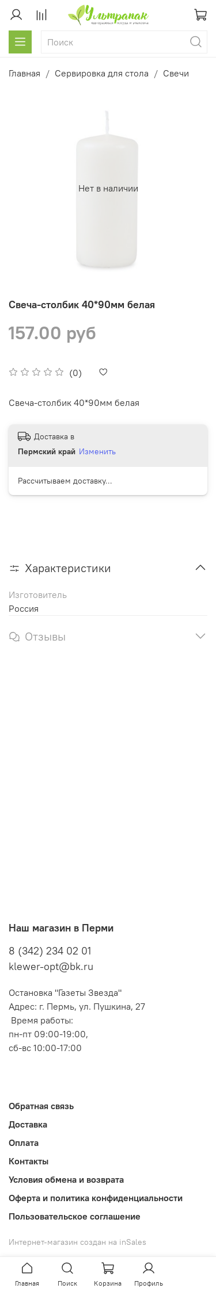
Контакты (28, 1161)
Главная (24, 73)
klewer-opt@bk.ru (51, 966)
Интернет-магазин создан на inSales (77, 1242)
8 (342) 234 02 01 (50, 950)
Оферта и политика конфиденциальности (96, 1197)
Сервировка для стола (102, 73)
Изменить (97, 451)
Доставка (28, 1124)
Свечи (176, 73)
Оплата (24, 1142)
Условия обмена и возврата (66, 1179)
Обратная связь (41, 1105)
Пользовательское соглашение (75, 1216)
